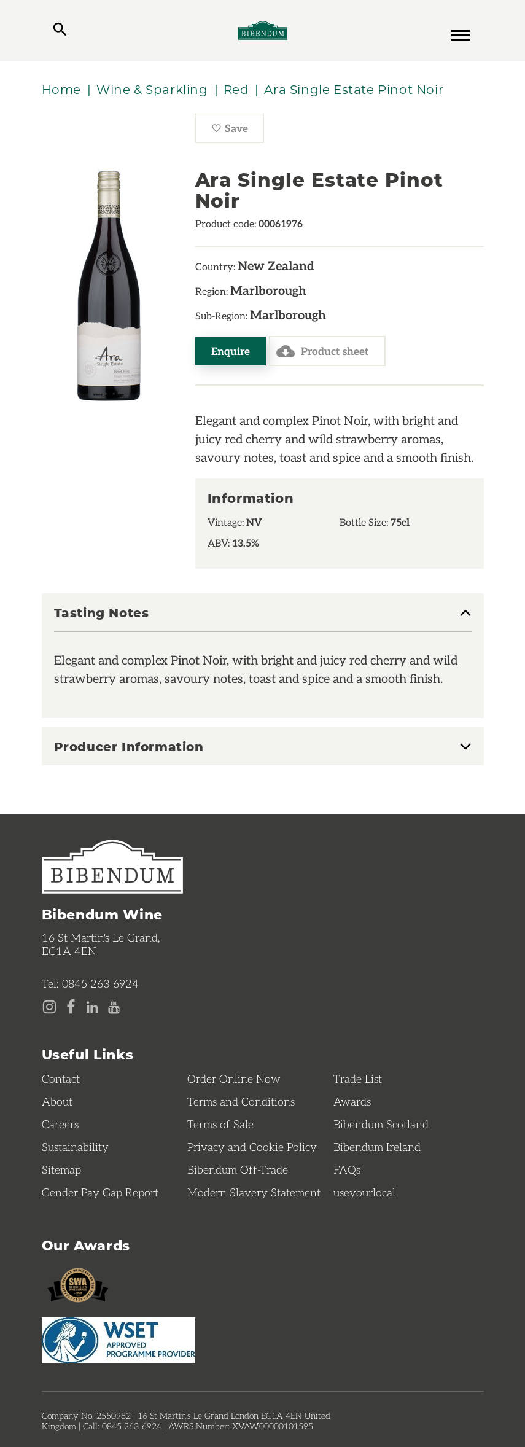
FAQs (346, 1169)
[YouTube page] (114, 1007)
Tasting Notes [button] (101, 613)
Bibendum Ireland (377, 1147)
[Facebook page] (71, 1007)
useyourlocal (364, 1192)
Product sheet (322, 351)
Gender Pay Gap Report (100, 1192)
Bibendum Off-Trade (237, 1169)
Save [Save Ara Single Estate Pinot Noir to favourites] (237, 131)
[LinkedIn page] (92, 1007)
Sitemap (61, 1169)
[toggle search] (60, 30)
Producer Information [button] (129, 746)
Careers (60, 1124)
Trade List (357, 1078)
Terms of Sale (220, 1124)
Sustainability (75, 1147)
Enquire (230, 351)
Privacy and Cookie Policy (252, 1147)
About (57, 1101)
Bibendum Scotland (381, 1124)
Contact (61, 1078)
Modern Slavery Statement (254, 1192)
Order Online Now (234, 1078)
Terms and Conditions (241, 1101)
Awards (352, 1101)
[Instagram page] (49, 1007)
